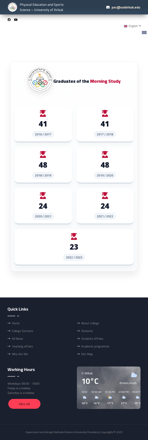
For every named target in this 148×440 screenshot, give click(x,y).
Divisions (87, 331)
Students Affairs (92, 338)
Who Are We (20, 354)
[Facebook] (9, 20)
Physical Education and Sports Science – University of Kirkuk (36, 7)
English (130, 26)
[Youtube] (16, 20)
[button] (83, 397)
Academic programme (95, 346)
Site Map (87, 354)
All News (17, 338)
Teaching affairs (22, 346)
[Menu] (144, 32)
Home (16, 323)
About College (90, 323)
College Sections (22, 331)
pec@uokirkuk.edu (126, 6)
